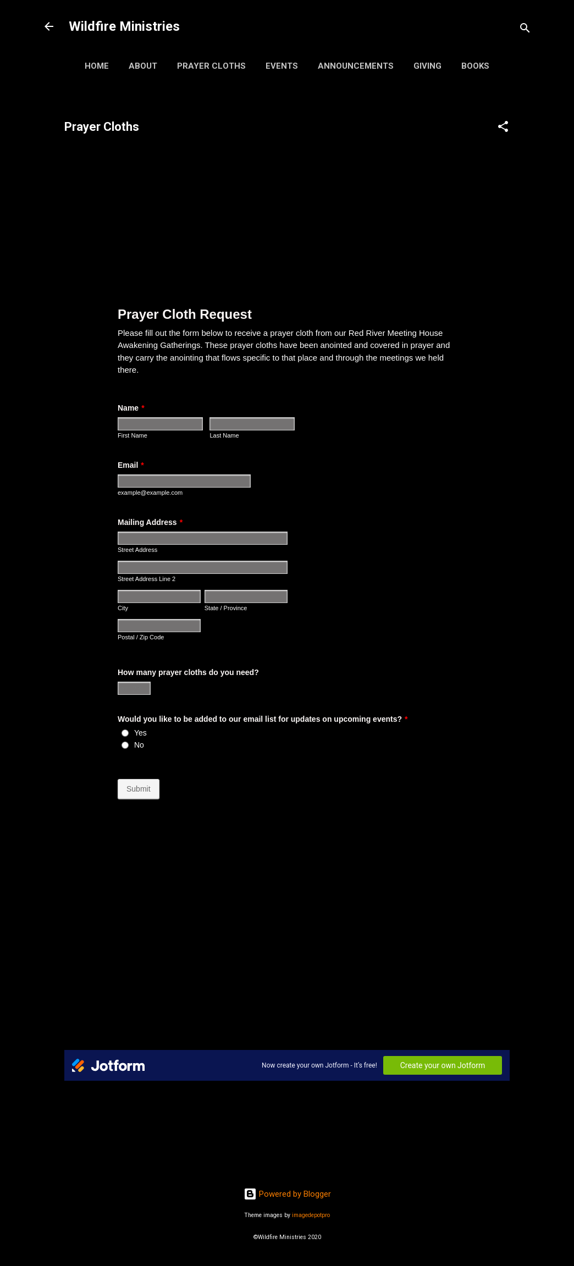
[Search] (525, 30)
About (143, 66)
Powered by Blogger (287, 1194)
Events (282, 66)
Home (97, 66)
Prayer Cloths (211, 66)
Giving (427, 66)
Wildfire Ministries (124, 26)
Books (475, 66)
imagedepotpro (311, 1215)
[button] (503, 128)
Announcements (356, 66)
